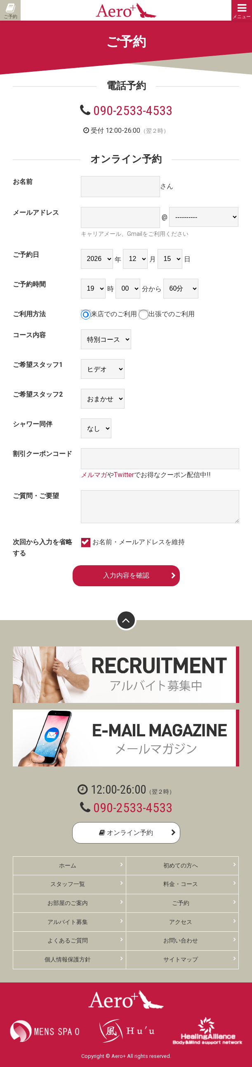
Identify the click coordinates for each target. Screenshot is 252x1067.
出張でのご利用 (167, 314)
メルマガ (94, 475)
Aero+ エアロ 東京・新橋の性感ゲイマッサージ (126, 10)
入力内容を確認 (126, 575)
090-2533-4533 (132, 110)
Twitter (124, 475)
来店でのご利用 (109, 314)
